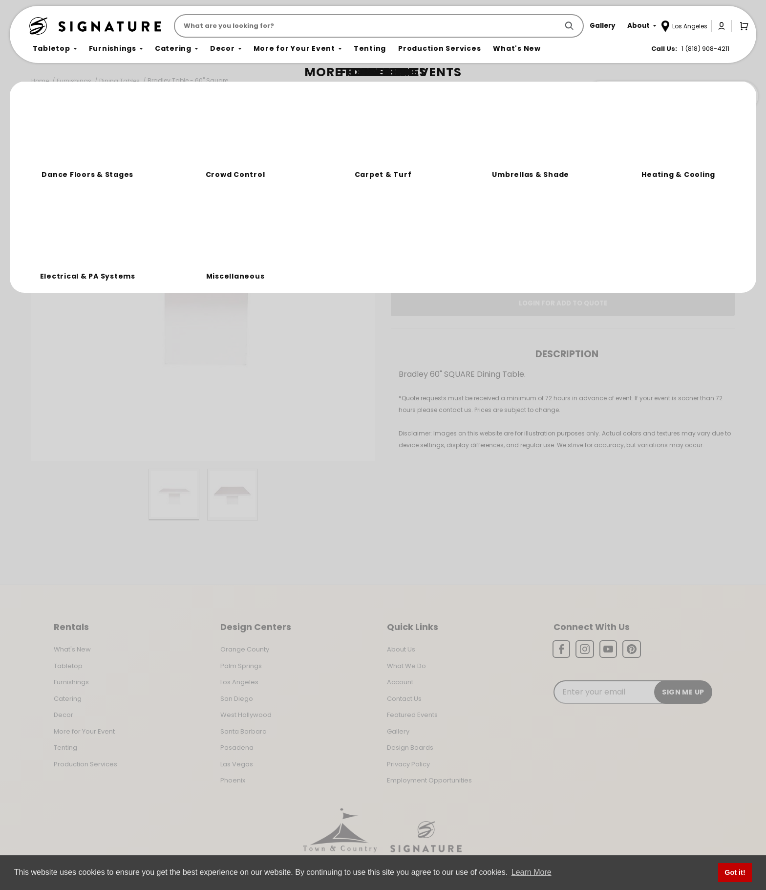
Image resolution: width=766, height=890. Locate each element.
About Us (401, 649)
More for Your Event (84, 731)
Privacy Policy (408, 764)
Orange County (244, 649)
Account (400, 682)
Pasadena (237, 747)
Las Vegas (236, 764)
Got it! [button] (734, 872)
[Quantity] (688, 207)
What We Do (406, 666)
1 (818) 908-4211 (705, 48)
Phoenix (232, 780)
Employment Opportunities (429, 780)
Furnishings (74, 81)
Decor (63, 714)
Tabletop (68, 666)
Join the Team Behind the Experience (671, 96)
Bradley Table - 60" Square (188, 80)
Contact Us (404, 698)
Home (40, 81)
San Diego (236, 698)
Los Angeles (239, 682)
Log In (530, 269)
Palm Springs (241, 666)
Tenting (65, 747)
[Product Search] (368, 26)
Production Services (85, 764)
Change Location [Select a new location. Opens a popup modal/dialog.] (595, 241)
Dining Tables (119, 81)
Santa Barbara (243, 731)
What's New (72, 649)
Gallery (398, 731)
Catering (68, 698)
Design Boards (410, 747)
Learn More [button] (531, 872)
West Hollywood (246, 714)
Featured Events (412, 714)
